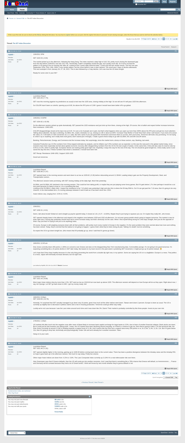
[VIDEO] (57, 406)
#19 (176, 317)
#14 (176, 166)
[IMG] (57, 404)
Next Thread (98, 382)
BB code (57, 399)
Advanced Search (172, 13)
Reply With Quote (171, 89)
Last (175, 39)
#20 (176, 343)
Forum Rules (59, 412)
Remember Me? (140, 4)
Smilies (57, 402)
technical (27, 391)
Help (164, 1)
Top (176, 377)
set (23, 391)
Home (12, 10)
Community (29, 13)
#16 (176, 240)
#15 (176, 203)
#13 (176, 114)
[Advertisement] (92, 25)
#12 (176, 93)
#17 (176, 273)
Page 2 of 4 (146, 39)
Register (173, 1)
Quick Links (50, 13)
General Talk (20, 18)
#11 (176, 51)
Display (173, 47)
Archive (171, 432)
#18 (176, 294)
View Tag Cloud (13, 393)
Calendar (22, 13)
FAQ (16, 13)
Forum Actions (40, 13)
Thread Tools (164, 47)
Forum (22, 10)
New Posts (10, 13)
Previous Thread (87, 382)
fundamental (12, 391)
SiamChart (164, 432)
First (154, 39)
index (19, 391)
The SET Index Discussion (22, 43)
